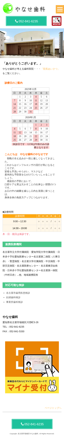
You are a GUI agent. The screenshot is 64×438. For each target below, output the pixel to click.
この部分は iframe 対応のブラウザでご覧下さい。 (32, 139)
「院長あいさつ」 (50, 68)
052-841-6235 (26, 21)
